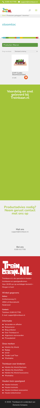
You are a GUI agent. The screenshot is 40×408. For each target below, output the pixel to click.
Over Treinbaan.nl (12, 332)
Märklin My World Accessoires (16, 373)
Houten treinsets (11, 384)
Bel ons (20, 247)
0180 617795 (15, 312)
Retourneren (10, 327)
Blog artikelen (10, 330)
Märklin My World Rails (14, 370)
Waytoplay (9, 358)
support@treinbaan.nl (16, 315)
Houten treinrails (11, 387)
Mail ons (20, 229)
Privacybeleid (10, 338)
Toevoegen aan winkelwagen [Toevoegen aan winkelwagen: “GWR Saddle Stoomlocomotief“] (26, 77)
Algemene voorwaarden (14, 335)
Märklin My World (12, 347)
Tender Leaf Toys (11, 355)
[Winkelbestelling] (26, 51)
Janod (7, 353)
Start (4, 15)
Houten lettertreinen (13, 393)
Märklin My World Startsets (15, 367)
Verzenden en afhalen (13, 324)
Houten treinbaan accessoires (16, 390)
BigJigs (7, 350)
